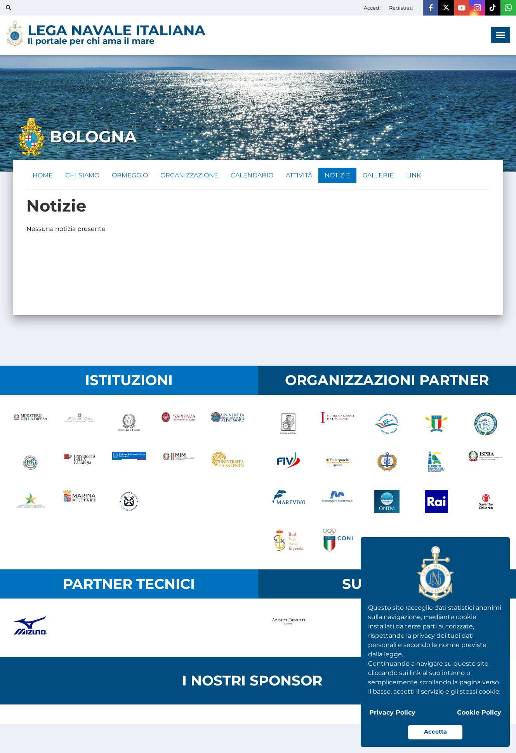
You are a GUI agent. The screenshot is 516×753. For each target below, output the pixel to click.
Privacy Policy (392, 712)
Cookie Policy (479, 712)
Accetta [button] (435, 731)
